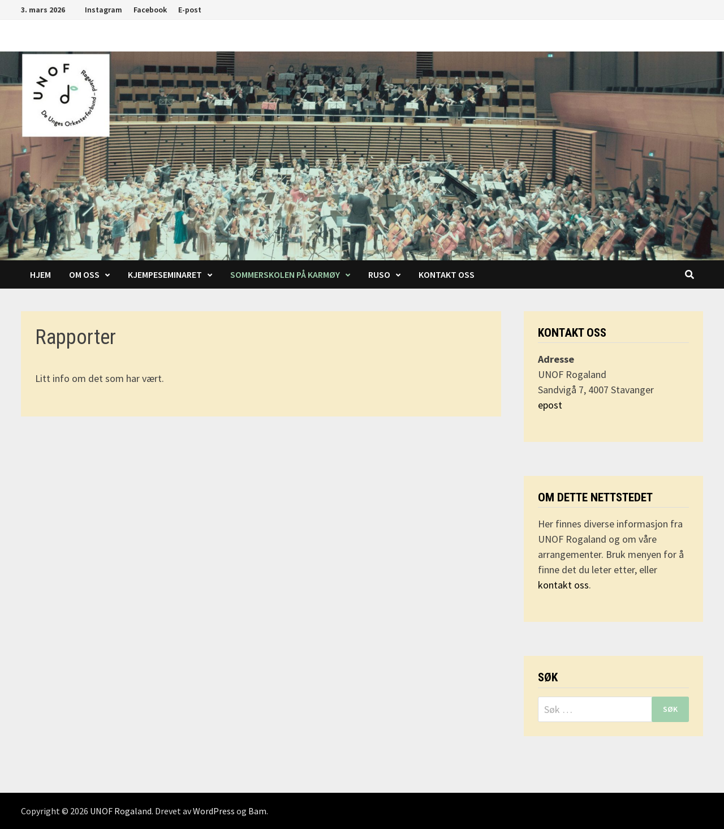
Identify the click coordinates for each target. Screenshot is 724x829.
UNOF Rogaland (121, 811)
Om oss (84, 274)
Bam (257, 811)
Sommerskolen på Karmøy (285, 274)
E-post (189, 10)
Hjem (40, 274)
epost (550, 404)
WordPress (214, 811)
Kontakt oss (447, 274)
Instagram (103, 10)
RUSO (379, 274)
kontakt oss (563, 584)
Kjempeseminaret (165, 274)
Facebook (150, 10)
